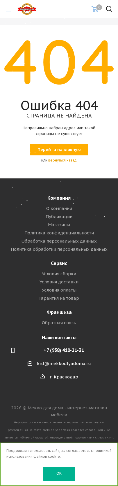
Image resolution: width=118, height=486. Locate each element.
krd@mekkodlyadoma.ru (64, 363)
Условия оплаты (59, 290)
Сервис (59, 263)
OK (59, 473)
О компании (59, 208)
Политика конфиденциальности (59, 233)
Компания (59, 198)
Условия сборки (59, 273)
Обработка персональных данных (59, 241)
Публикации (59, 216)
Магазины (59, 224)
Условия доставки (59, 282)
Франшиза (59, 312)
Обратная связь (59, 322)
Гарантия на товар (59, 298)
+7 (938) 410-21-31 (64, 350)
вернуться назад (62, 160)
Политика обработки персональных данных (59, 249)
